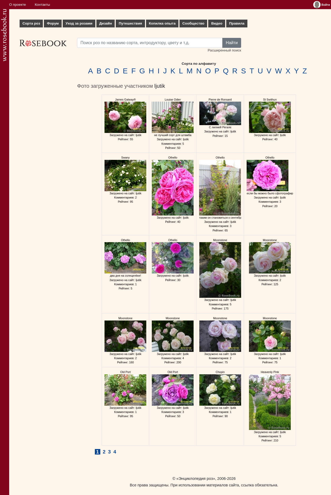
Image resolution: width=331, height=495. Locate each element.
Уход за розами (79, 23)
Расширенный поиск (224, 50)
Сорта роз (31, 23)
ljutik (159, 86)
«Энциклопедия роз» (195, 478)
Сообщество (193, 23)
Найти (232, 42)
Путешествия (130, 23)
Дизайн (105, 23)
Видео (216, 23)
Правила (237, 23)
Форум (53, 23)
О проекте (17, 5)
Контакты (42, 5)
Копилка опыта (162, 23)
